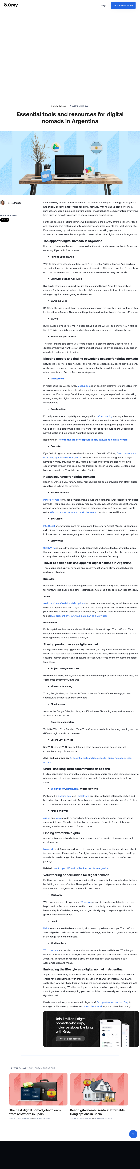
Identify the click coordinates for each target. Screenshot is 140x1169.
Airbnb (46, 817)
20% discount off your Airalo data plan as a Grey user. (78, 615)
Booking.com (65, 795)
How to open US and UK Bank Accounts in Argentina (81, 868)
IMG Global (49, 525)
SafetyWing (49, 547)
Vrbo (58, 817)
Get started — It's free (123, 5)
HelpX (46, 928)
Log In (104, 5)
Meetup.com (84, 385)
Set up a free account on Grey (113, 1002)
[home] (11, 5)
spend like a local (93, 1006)
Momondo (48, 849)
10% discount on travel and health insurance (73, 512)
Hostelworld (83, 795)
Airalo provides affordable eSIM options (64, 603)
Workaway (86, 902)
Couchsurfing (105, 416)
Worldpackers (50, 950)
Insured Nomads (52, 499)
